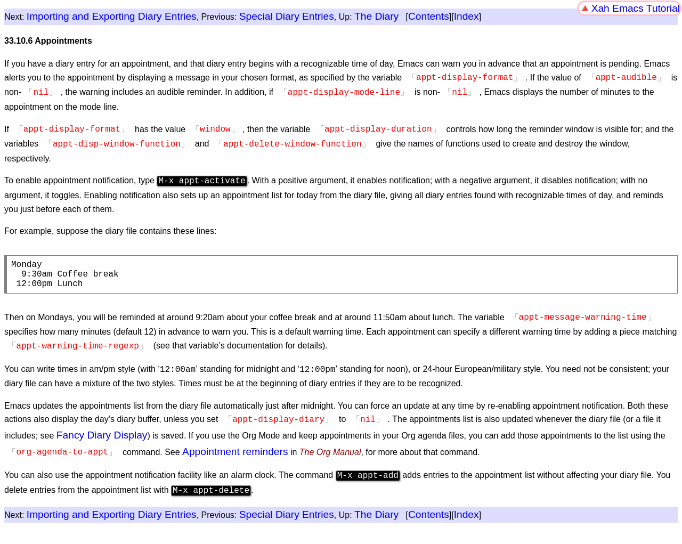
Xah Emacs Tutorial (635, 8)
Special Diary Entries (286, 16)
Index (466, 16)
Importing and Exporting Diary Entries (112, 16)
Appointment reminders (235, 448)
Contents (428, 16)
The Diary (376, 16)
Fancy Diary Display (102, 431)
